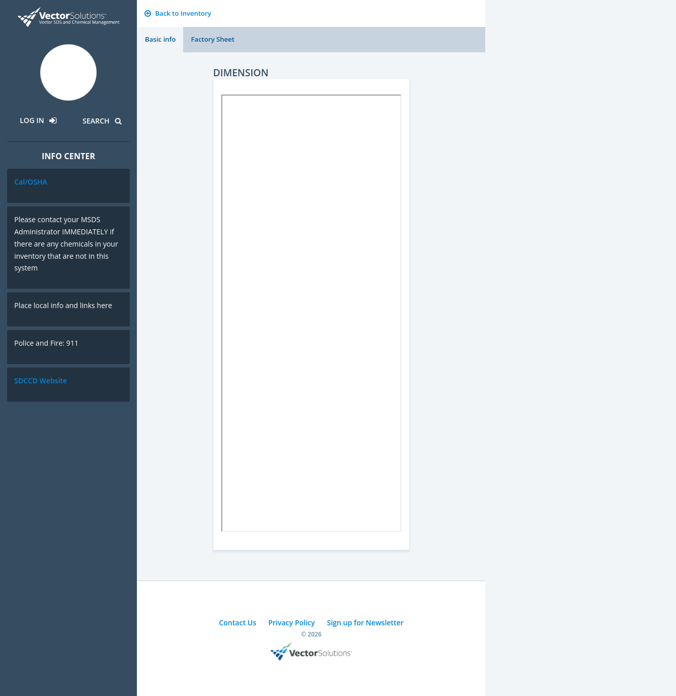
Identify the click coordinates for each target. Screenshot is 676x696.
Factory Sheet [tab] (212, 39)
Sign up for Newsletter (365, 622)
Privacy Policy (291, 622)
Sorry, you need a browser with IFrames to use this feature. (311, 313)
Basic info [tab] (160, 39)
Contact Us (237, 622)
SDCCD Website (40, 380)
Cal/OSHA (30, 182)
